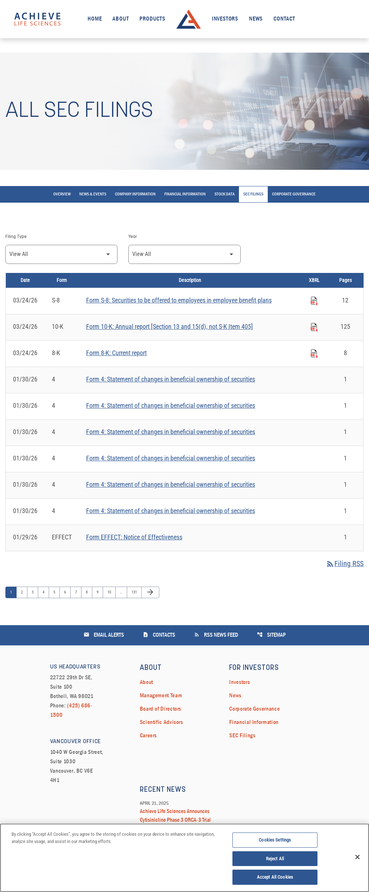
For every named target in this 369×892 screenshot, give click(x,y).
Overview (62, 196)
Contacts (159, 636)
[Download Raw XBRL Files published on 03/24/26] (314, 301)
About (120, 19)
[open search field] (349, 19)
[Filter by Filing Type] (61, 256)
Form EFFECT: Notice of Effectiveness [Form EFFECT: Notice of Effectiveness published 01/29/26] (134, 539)
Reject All (275, 860)
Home (95, 19)
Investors (225, 19)
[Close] (357, 858)
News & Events (92, 196)
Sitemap (271, 636)
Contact (284, 19)
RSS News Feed (216, 636)
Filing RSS (345, 565)
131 (135, 593)
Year (132, 239)
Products (152, 19)
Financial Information (185, 196)
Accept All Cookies (275, 879)
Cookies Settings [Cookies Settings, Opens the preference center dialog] (275, 841)
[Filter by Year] (184, 256)
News (256, 19)
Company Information (135, 196)
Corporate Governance (294, 196)
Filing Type (16, 239)
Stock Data (224, 196)
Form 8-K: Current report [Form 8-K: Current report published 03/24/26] (116, 354)
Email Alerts (104, 636)
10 (111, 593)
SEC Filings (253, 196)
